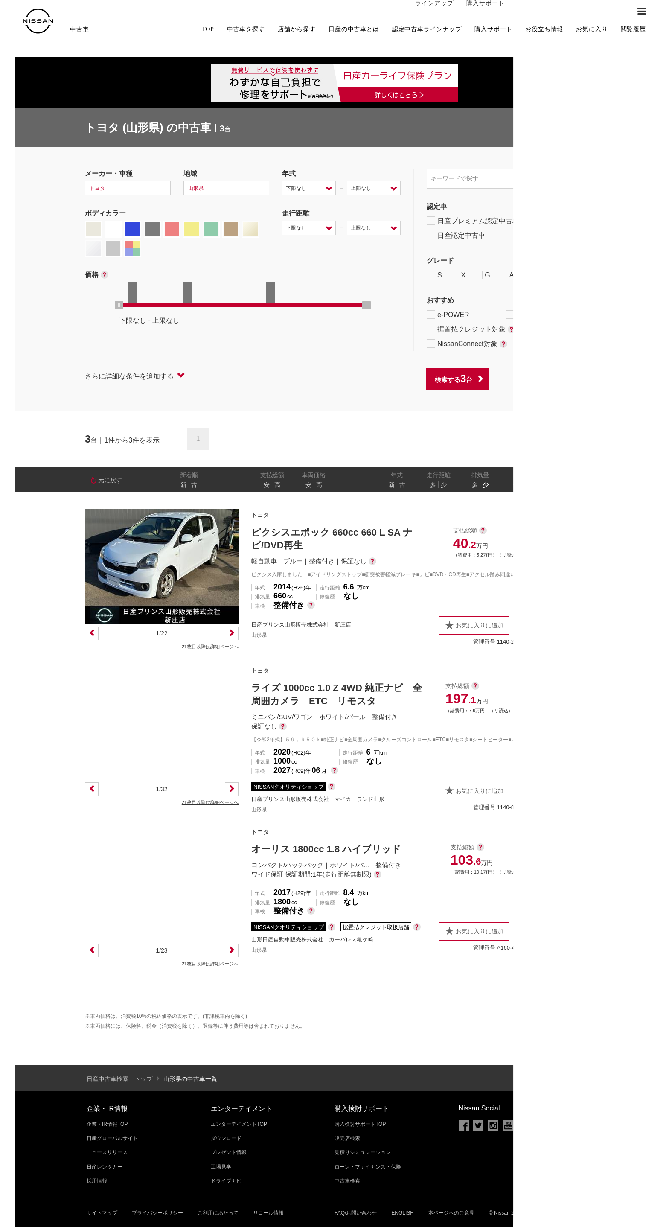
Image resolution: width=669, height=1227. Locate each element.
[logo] (38, 21)
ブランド (612, 12)
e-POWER (448, 314)
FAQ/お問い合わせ (355, 1213)
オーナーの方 (528, 12)
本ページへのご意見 (451, 1213)
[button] (641, 11)
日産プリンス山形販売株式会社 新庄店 (301, 624)
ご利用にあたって (218, 1213)
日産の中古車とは (354, 29)
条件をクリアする (556, 378)
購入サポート (477, 12)
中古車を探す (246, 29)
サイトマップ (102, 1213)
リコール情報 (268, 1213)
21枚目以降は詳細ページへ (210, 646)
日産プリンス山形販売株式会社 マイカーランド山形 (317, 799)
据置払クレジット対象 (471, 329)
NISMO (562, 275)
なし (555, 485)
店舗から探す (297, 29)
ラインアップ (426, 11)
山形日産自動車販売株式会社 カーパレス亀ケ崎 (312, 939)
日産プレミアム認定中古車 (473, 220)
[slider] (119, 305)
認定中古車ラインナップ (427, 29)
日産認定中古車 (456, 235)
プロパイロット (535, 314)
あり (572, 485)
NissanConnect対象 (467, 343)
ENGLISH (402, 1213)
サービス (573, 12)
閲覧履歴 (633, 29)
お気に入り (592, 29)
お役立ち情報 (544, 29)
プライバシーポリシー (157, 1213)
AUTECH (518, 275)
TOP (208, 29)
